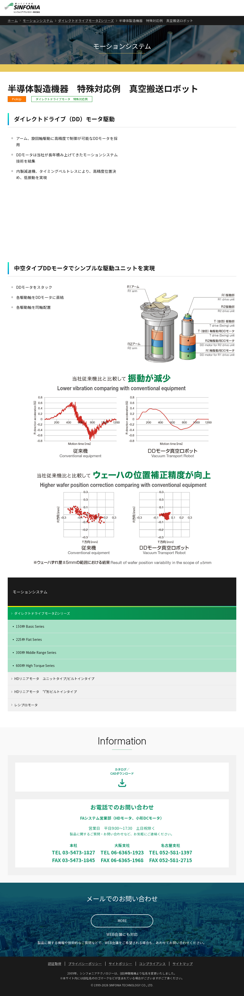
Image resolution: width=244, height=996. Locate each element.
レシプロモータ (26, 709)
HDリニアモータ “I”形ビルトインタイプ (45, 696)
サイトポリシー (120, 968)
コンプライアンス (152, 968)
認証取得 (54, 968)
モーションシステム (38, 24)
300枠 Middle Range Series (36, 657)
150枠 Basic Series (30, 630)
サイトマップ (182, 968)
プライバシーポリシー (85, 968)
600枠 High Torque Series (35, 670)
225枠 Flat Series (29, 644)
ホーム (13, 24)
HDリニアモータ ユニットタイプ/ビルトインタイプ (54, 683)
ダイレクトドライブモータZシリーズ (86, 24)
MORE (122, 925)
